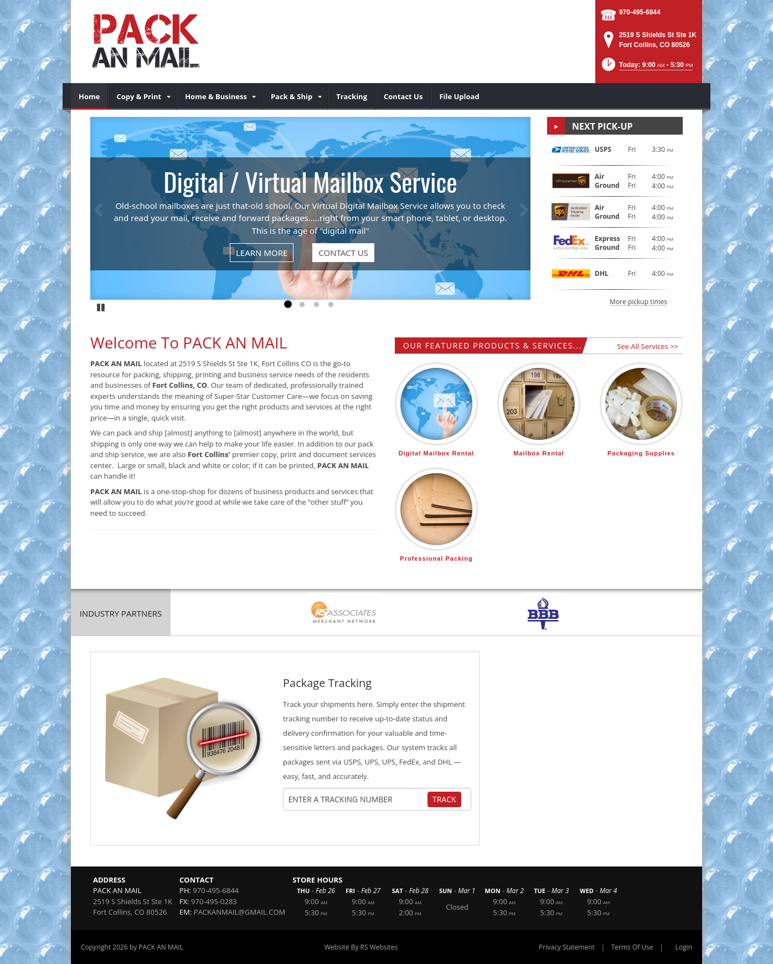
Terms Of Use (632, 947)
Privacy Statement (567, 947)
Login (684, 947)
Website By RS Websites (361, 947)
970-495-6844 (640, 12)
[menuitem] (89, 96)
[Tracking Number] (357, 799)
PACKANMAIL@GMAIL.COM (239, 912)
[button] (646, 68)
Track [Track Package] (444, 799)
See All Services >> (647, 346)
